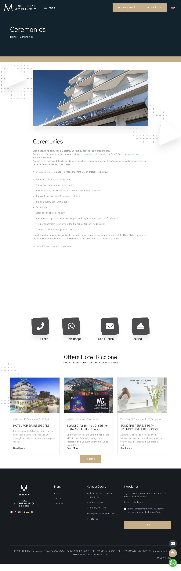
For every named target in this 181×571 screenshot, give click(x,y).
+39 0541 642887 (95, 510)
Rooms (57, 501)
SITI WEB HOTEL (81, 562)
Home (13, 37)
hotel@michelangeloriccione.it (102, 521)
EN (174, 8)
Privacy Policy (154, 520)
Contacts (58, 511)
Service (57, 506)
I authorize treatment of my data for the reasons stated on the (146, 518)
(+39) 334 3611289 (97, 516)
